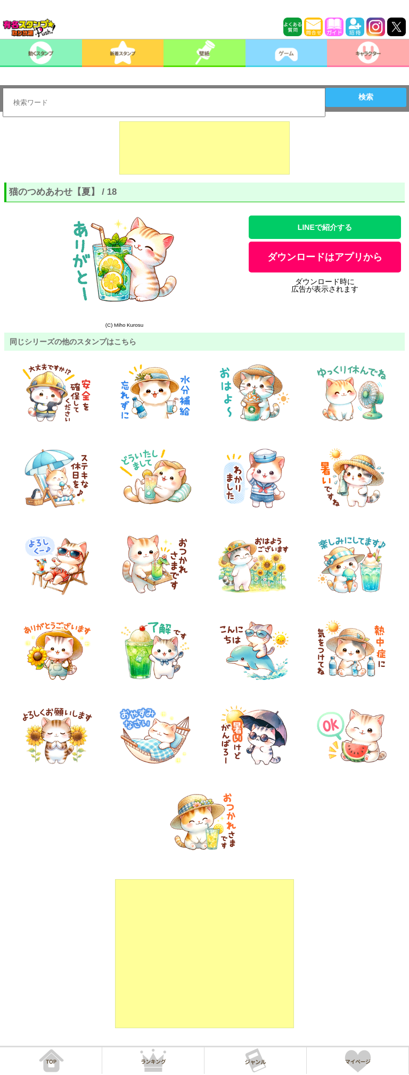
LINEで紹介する (325, 227)
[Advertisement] (204, 148)
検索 (365, 97)
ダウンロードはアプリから (324, 257)
